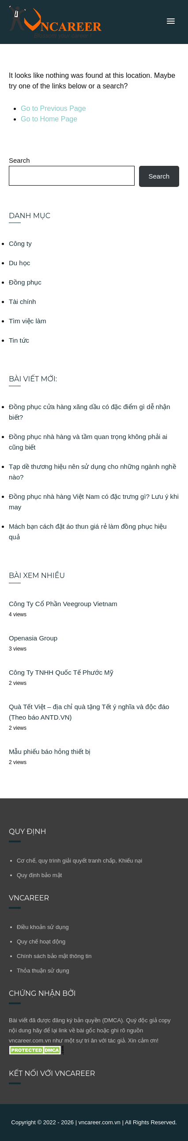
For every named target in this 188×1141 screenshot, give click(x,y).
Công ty (20, 243)
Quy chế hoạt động (41, 941)
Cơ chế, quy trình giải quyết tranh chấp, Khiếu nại (79, 860)
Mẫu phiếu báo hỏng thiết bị (49, 751)
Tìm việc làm (27, 321)
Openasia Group (33, 638)
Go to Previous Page (53, 108)
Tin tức (19, 340)
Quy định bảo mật (39, 875)
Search (19, 160)
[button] (170, 21)
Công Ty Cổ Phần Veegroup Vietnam (63, 603)
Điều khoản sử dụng (43, 927)
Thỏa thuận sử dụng (43, 970)
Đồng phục (25, 282)
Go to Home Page (49, 119)
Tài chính (22, 301)
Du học (19, 263)
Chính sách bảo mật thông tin (54, 956)
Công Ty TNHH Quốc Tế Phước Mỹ (61, 672)
